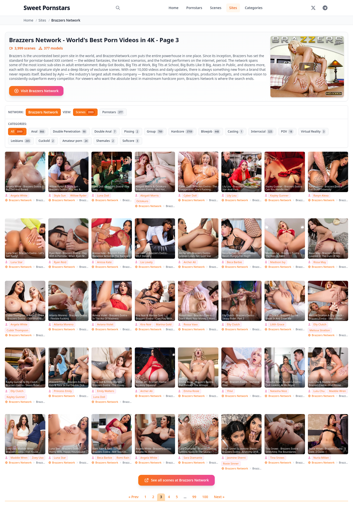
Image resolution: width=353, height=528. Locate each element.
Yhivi (230, 391)
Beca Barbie (234, 262)
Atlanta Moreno (64, 324)
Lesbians (21, 140)
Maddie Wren (337, 391)
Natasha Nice (278, 391)
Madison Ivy (277, 262)
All (17, 131)
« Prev (134, 496)
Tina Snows (277, 457)
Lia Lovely (146, 262)
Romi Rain (122, 457)
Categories (254, 7)
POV (287, 131)
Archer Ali (190, 262)
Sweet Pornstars (47, 8)
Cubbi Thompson (17, 330)
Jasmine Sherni (236, 457)
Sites (233, 7)
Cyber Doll (190, 195)
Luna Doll (103, 195)
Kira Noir (145, 324)
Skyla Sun (60, 195)
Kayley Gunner (279, 195)
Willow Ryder (78, 195)
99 (194, 496)
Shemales (105, 140)
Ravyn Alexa (321, 195)
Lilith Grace (277, 324)
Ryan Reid (60, 262)
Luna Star (17, 262)
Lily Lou (232, 195)
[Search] (117, 7)
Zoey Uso (37, 457)
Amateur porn (76, 140)
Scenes (215, 7)
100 (205, 496)
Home (173, 7)
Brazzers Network (43, 112)
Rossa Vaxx (191, 324)
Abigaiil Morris (149, 195)
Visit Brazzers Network (36, 90)
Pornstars (194, 7)
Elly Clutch (233, 324)
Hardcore (182, 131)
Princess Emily (63, 391)
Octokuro (142, 201)
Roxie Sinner (231, 463)
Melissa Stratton (320, 330)
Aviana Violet (105, 324)
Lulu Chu (319, 391)
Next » (219, 496)
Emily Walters (105, 391)
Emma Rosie (191, 391)
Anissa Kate (104, 262)
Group (155, 131)
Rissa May (320, 262)
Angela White (19, 195)
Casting (236, 131)
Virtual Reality (313, 131)
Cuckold (46, 140)
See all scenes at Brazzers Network (176, 480)
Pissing (131, 131)
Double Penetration (70, 131)
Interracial (262, 131)
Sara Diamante (193, 457)
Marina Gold (164, 324)
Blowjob (210, 131)
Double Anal (105, 131)
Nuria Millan (321, 457)
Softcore (131, 140)
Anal (38, 131)
